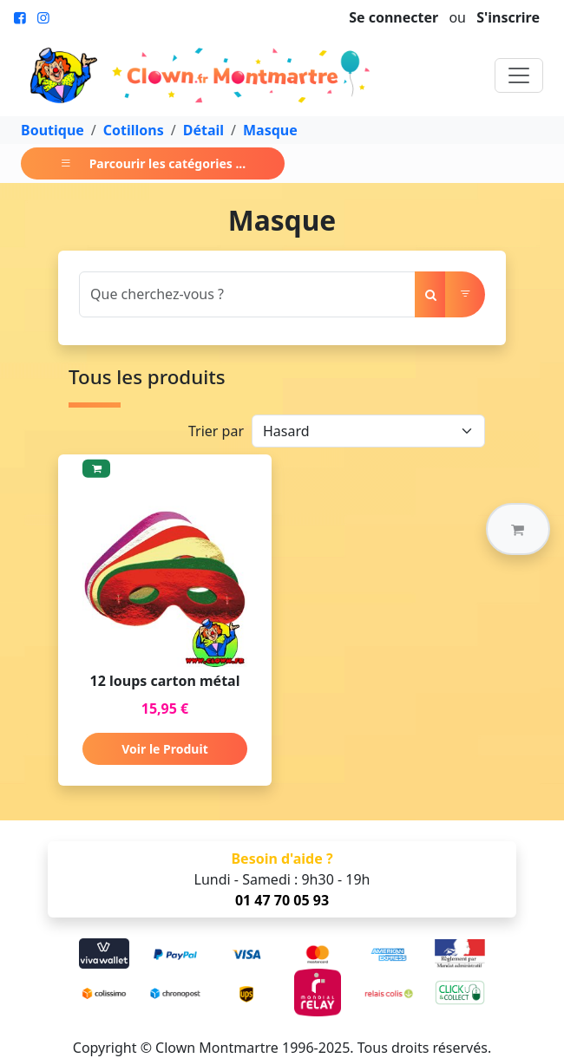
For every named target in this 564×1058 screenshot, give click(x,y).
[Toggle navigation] (519, 75)
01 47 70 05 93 (282, 900)
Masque (270, 130)
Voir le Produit (164, 749)
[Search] (247, 294)
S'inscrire (508, 17)
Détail (203, 130)
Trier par (216, 431)
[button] (518, 529)
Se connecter (393, 17)
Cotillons (133, 130)
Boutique (52, 130)
